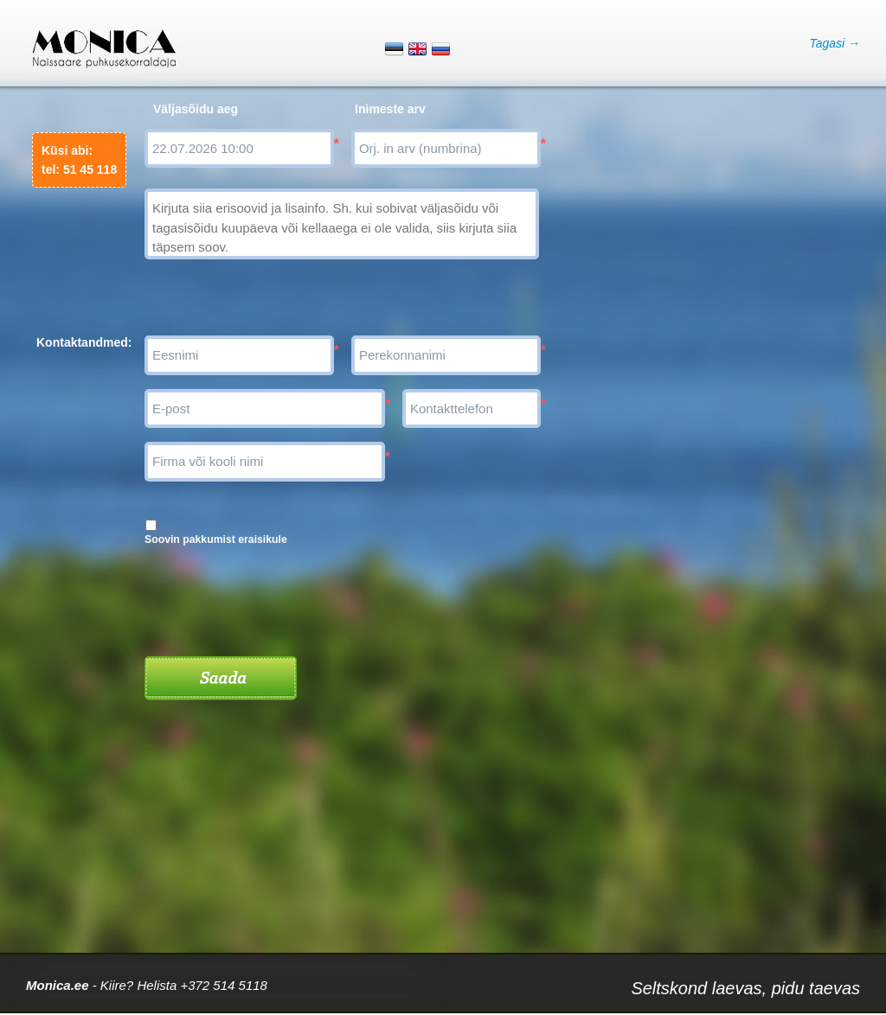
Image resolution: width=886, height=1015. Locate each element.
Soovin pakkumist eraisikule (215, 539)
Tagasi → (834, 43)
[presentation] (276, 595)
